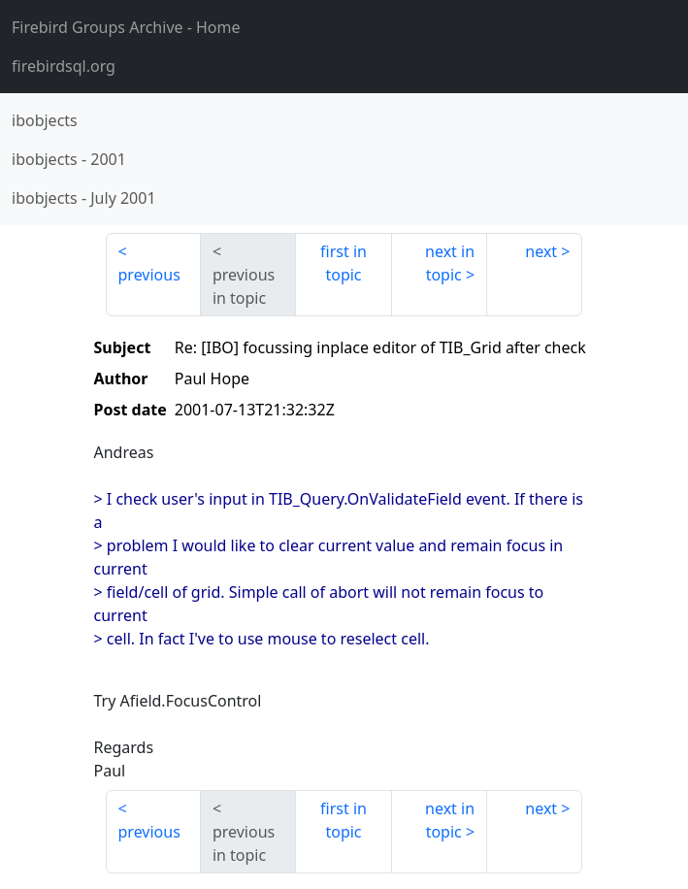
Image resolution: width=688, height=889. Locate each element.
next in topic (450, 263)
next (541, 251)
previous (149, 274)
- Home (126, 27)
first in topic (343, 263)
